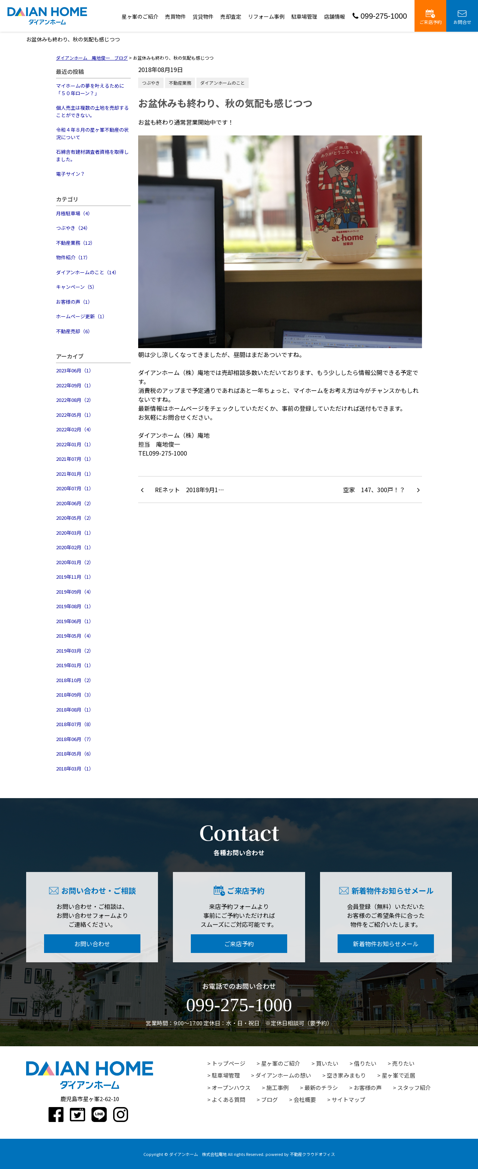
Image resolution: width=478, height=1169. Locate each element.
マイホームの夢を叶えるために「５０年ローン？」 (90, 89)
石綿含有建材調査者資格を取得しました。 (92, 155)
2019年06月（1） (75, 621)
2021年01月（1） (75, 473)
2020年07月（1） (75, 488)
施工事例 (277, 1087)
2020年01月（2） (75, 562)
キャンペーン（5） (76, 286)
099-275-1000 (380, 16)
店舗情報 (334, 16)
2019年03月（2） (75, 650)
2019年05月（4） (75, 635)
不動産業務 (180, 82)
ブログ (269, 1099)
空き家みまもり (346, 1075)
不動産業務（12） (75, 242)
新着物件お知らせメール (386, 943)
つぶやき (151, 82)
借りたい (365, 1063)
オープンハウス (231, 1087)
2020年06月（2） (75, 503)
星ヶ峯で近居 (398, 1075)
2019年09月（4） (75, 591)
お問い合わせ (92, 943)
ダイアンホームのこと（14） (87, 272)
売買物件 (175, 16)
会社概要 (305, 1099)
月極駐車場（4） (74, 213)
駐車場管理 (304, 16)
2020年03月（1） (75, 532)
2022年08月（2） (75, 399)
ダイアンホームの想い (283, 1075)
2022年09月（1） (75, 385)
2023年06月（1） (75, 370)
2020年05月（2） (75, 517)
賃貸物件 (203, 16)
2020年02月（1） (75, 547)
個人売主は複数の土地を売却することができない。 (92, 111)
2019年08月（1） (75, 606)
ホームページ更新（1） (81, 316)
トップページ (228, 1063)
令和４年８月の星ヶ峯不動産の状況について (92, 133)
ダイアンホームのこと (222, 82)
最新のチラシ (321, 1087)
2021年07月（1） (75, 458)
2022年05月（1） (75, 414)
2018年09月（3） (75, 694)
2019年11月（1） (75, 576)
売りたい (403, 1063)
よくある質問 (228, 1099)
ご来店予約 (430, 17)
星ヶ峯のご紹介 (140, 16)
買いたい (327, 1063)
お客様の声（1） (74, 301)
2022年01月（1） (75, 444)
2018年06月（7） (75, 739)
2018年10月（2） (75, 680)
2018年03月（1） (75, 768)
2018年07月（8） (75, 724)
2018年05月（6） (75, 753)
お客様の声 (368, 1087)
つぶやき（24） (73, 227)
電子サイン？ (70, 173)
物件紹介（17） (73, 257)
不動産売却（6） (74, 331)
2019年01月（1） (75, 665)
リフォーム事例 (266, 16)
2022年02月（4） (75, 429)
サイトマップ (348, 1099)
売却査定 (230, 16)
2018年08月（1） (75, 709)
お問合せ (462, 17)
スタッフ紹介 (414, 1087)
